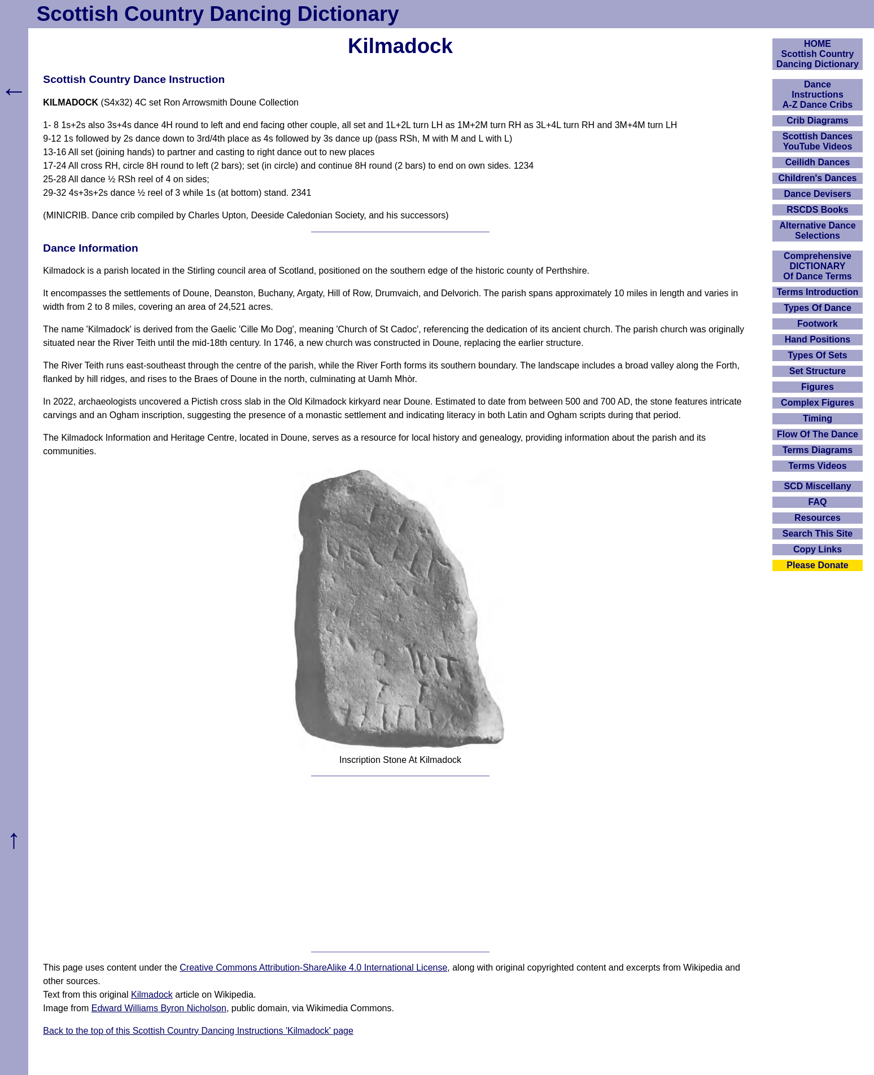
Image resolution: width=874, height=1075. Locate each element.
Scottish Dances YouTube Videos (818, 141)
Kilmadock (152, 994)
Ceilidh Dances (817, 162)
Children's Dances (818, 178)
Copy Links (817, 549)
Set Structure (817, 371)
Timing (817, 418)
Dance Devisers (817, 194)
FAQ (818, 502)
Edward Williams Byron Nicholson (158, 1008)
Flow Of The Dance (817, 434)
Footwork (817, 323)
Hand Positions (817, 339)
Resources (817, 518)
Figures (817, 387)
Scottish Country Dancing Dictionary (218, 13)
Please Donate (817, 565)
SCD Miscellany (817, 486)
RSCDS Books (817, 209)
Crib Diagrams (817, 120)
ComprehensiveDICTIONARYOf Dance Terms (817, 266)
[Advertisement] (400, 864)
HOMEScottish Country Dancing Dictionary (817, 54)
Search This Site (818, 533)
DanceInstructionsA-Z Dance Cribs (818, 94)
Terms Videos (817, 466)
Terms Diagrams (818, 450)
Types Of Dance (817, 308)
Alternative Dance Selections (817, 230)
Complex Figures (817, 402)
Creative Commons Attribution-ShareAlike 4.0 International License (313, 967)
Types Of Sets (817, 355)
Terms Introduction (818, 292)
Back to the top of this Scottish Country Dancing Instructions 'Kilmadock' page (198, 1030)
